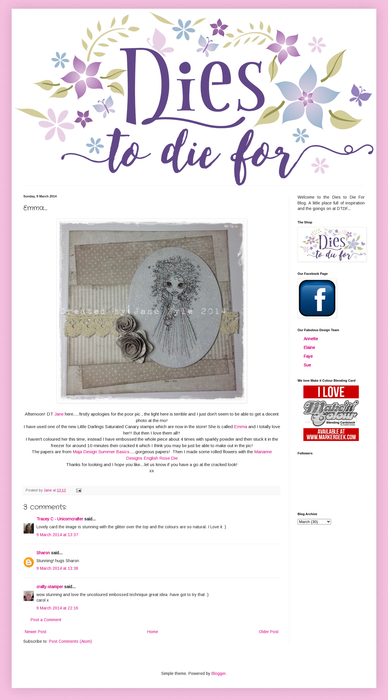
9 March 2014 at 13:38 (57, 568)
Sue (307, 365)
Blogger (219, 673)
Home (152, 631)
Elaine (309, 347)
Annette (311, 338)
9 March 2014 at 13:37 (57, 534)
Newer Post (35, 631)
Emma (240, 426)
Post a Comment (46, 619)
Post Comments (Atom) (70, 641)
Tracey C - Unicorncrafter (59, 519)
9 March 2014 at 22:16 (57, 608)
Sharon (43, 552)
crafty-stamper (49, 586)
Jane (59, 413)
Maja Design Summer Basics (101, 451)
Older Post (269, 631)
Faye (308, 356)
